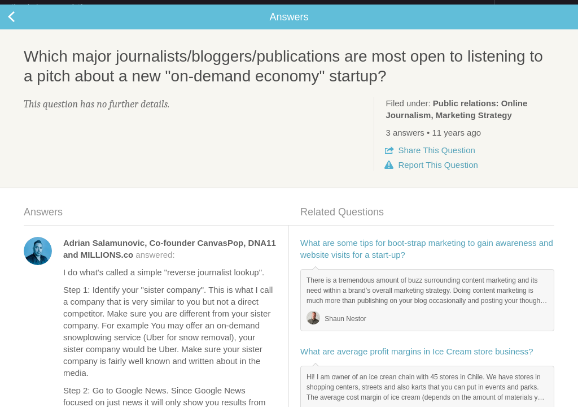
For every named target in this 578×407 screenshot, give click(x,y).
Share (436, 159)
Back (22, 26)
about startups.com (534, 7)
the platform (58, 6)
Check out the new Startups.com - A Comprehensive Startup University (372, 7)
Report (438, 174)
